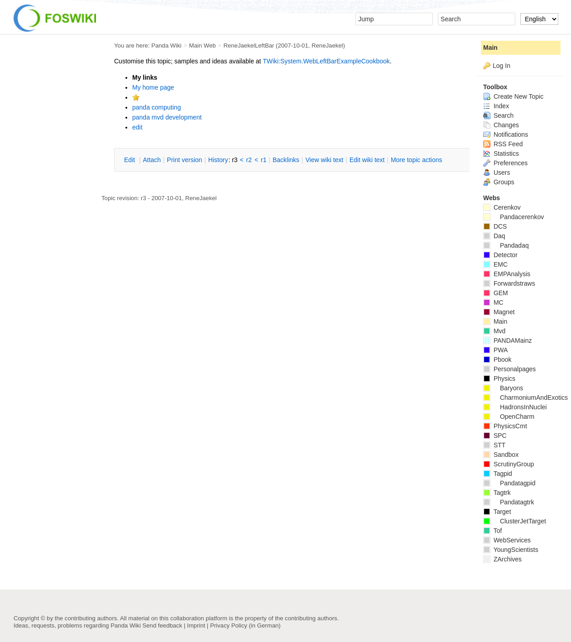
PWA (495, 350)
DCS (495, 226)
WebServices (507, 540)
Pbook (497, 359)
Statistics (501, 153)
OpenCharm (508, 416)
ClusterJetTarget (514, 521)
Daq (494, 236)
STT (494, 445)
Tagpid (497, 473)
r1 (263, 159)
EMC (495, 264)
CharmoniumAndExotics (525, 397)
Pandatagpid (509, 483)
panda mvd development (167, 117)
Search (498, 115)
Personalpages (509, 369)
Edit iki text (367, 159)
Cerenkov (502, 207)
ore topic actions (416, 159)
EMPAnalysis (506, 274)
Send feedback (162, 625)
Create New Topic (513, 96)
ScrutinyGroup (508, 464)
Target (497, 511)
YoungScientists (510, 549)
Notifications (505, 134)
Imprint (196, 625)
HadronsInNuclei (515, 407)
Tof (492, 530)
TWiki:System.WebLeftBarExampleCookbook (326, 61)
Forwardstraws (509, 283)
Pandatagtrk (508, 502)
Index (496, 106)
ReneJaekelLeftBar (248, 45)
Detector (500, 255)
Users (496, 172)
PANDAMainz (507, 340)
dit (130, 159)
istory (218, 159)
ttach (152, 159)
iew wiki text (324, 159)
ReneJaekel (327, 45)
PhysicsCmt (505, 426)
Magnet (499, 312)
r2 (249, 159)
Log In (501, 65)
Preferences (505, 163)
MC (493, 302)
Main (490, 47)
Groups (498, 182)
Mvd (494, 331)
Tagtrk (497, 492)
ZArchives (502, 559)
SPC (495, 435)
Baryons (503, 388)
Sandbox (500, 454)
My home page (153, 87)
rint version (184, 159)
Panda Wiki (166, 45)
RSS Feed (503, 144)
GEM (495, 293)
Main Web (202, 45)
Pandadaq (506, 245)
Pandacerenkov (513, 216)
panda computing (156, 107)
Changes (501, 125)
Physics (499, 378)
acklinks (286, 159)
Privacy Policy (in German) (245, 625)
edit (137, 127)
